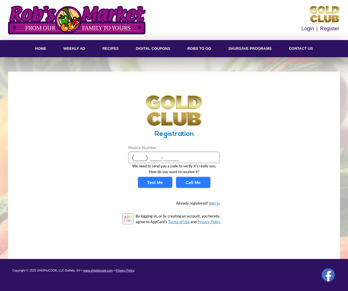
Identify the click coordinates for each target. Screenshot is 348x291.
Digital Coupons (153, 48)
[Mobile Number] (174, 157)
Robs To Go (199, 48)
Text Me (155, 182)
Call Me (193, 182)
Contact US (301, 48)
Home (40, 48)
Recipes (110, 48)
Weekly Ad (74, 48)
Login (307, 28)
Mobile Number (142, 147)
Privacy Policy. (209, 221)
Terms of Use (179, 221)
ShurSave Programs (250, 48)
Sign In (214, 203)
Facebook (328, 275)
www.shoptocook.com (98, 270)
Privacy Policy (125, 270)
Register (329, 28)
